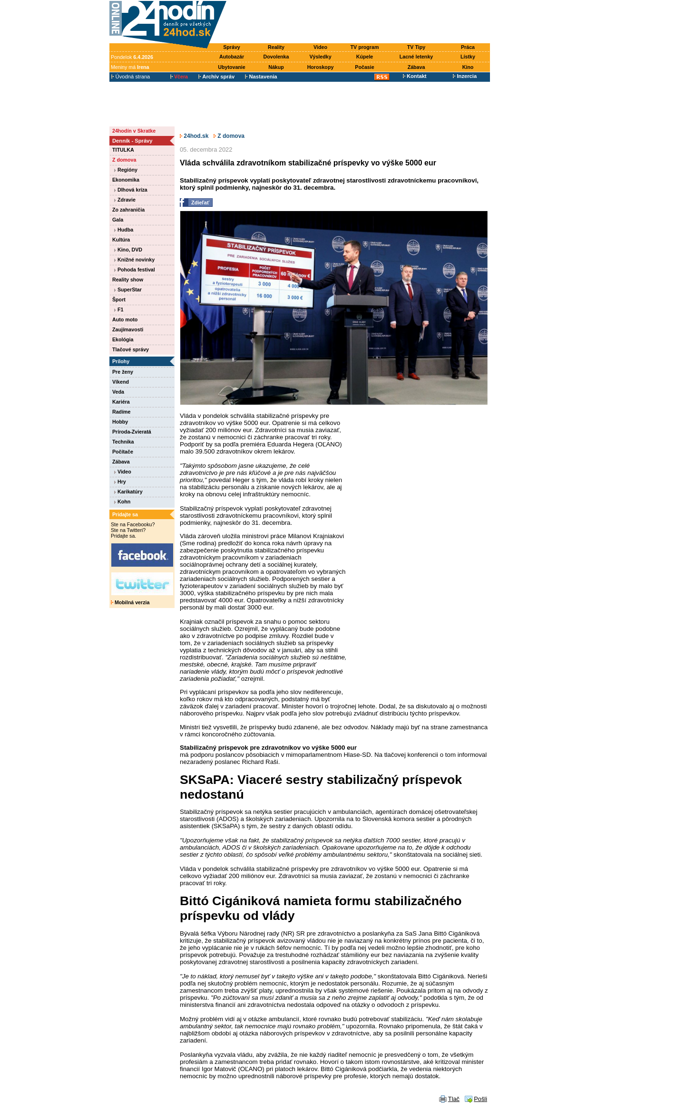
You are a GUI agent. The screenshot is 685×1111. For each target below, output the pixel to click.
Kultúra (121, 239)
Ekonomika (125, 180)
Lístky (467, 56)
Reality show (127, 279)
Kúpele (364, 56)
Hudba (123, 229)
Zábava (416, 67)
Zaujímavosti (127, 329)
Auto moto (124, 319)
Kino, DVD (128, 249)
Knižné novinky (134, 259)
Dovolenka (276, 56)
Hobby (120, 422)
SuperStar (128, 289)
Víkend (120, 382)
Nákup (276, 67)
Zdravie (125, 200)
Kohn (122, 501)
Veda (118, 392)
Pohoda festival (134, 269)
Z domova (124, 160)
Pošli (480, 1098)
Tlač (454, 1098)
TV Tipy (416, 47)
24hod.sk (194, 136)
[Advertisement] (360, 22)
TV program (365, 47)
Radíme (121, 412)
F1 (118, 309)
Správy (231, 47)
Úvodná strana (130, 76)
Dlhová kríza (130, 190)
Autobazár (231, 56)
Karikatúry (128, 491)
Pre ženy (122, 372)
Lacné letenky (416, 56)
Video (320, 47)
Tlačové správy (130, 349)
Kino (468, 67)
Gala (117, 219)
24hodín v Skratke (134, 131)
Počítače (122, 451)
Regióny (125, 170)
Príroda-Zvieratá (131, 432)
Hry (120, 481)
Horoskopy (320, 67)
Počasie (364, 67)
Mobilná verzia (130, 602)
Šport (119, 299)
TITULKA (123, 150)
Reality (276, 47)
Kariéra (121, 402)
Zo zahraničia (128, 210)
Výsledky (320, 56)
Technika (123, 441)
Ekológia (122, 339)
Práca (468, 47)
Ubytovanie (231, 67)
